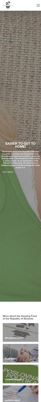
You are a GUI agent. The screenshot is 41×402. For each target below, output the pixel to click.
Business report (12, 400)
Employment (11, 359)
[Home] (13, 5)
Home (4, 172)
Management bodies (14, 338)
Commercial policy (13, 380)
